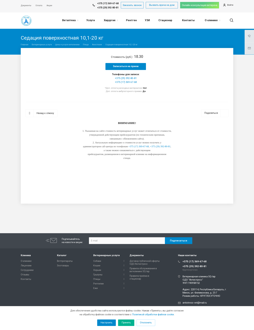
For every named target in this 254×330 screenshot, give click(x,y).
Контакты (188, 20)
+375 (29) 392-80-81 (108, 7)
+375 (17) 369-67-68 (126, 82)
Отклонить (146, 322)
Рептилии (98, 283)
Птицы (96, 279)
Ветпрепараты (65, 261)
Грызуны (97, 274)
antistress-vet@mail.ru (195, 302)
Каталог (62, 255)
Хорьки (97, 270)
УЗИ (147, 20)
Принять (126, 322)
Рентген (131, 20)
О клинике (212, 20)
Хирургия (111, 20)
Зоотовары (63, 265)
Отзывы (25, 274)
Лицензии (26, 265)
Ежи (95, 288)
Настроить (106, 322)
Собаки (97, 261)
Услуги (90, 20)
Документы (137, 255)
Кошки (96, 265)
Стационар (165, 20)
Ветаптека (70, 20)
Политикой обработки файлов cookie (153, 314)
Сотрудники (27, 270)
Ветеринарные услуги (106, 255)
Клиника (26, 255)
